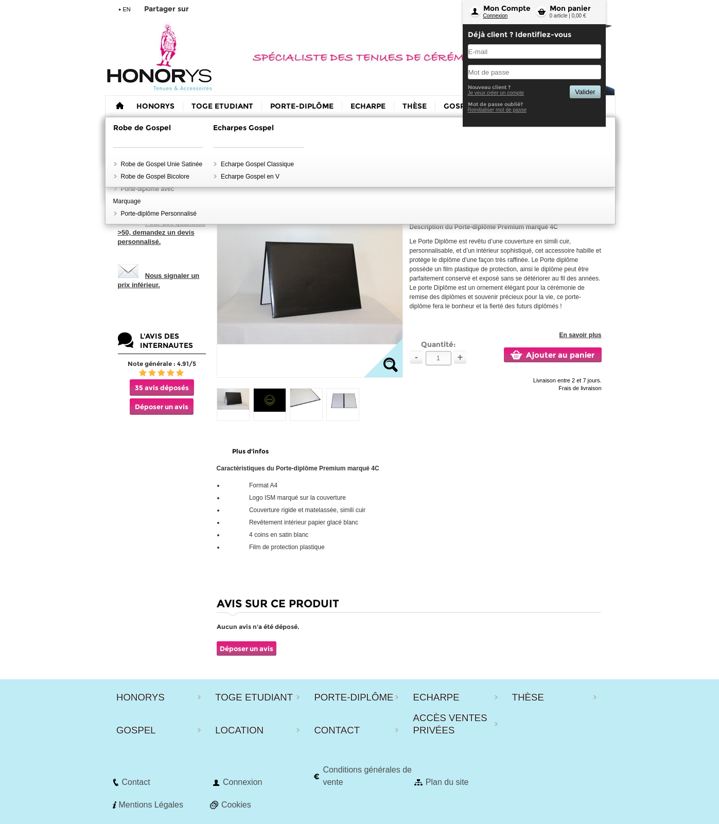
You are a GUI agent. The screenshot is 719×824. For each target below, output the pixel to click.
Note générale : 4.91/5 (162, 363)
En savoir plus (580, 335)
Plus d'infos (250, 451)
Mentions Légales (151, 804)
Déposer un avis (161, 406)
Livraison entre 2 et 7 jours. (567, 380)
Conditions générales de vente (367, 775)
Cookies (236, 804)
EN (127, 9)
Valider (585, 92)
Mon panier (570, 8)
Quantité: (438, 344)
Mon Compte (507, 8)
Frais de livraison (579, 388)
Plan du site (447, 782)
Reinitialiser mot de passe (497, 110)
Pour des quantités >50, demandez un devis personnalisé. (161, 232)
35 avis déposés (162, 387)
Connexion (495, 16)
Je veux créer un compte (496, 93)
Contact (136, 782)
